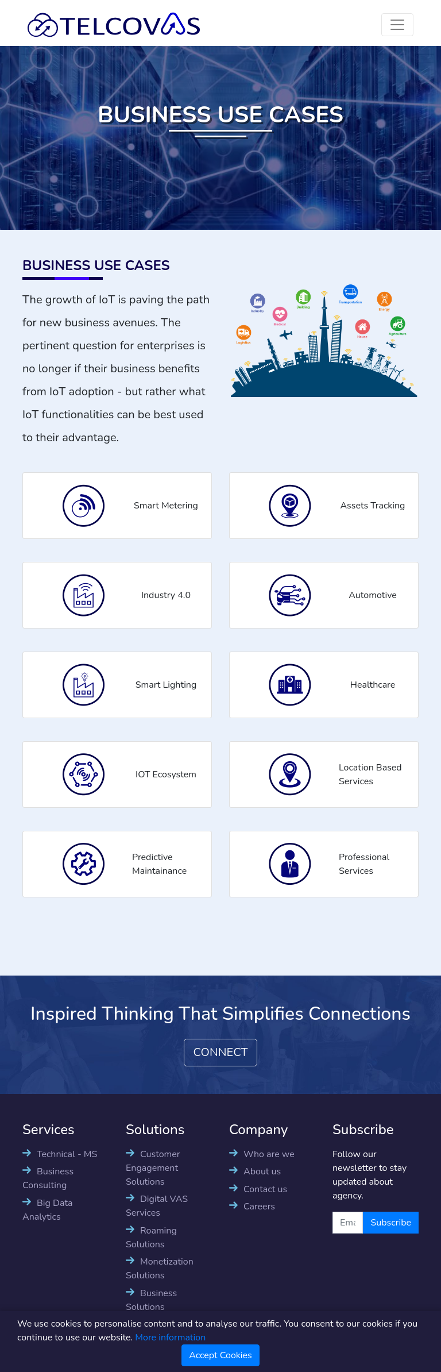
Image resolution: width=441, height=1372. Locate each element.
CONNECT (221, 1052)
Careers (259, 1206)
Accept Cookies (220, 1355)
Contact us (265, 1189)
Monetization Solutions (160, 1268)
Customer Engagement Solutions (153, 1168)
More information (170, 1337)
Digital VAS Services (157, 1206)
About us (262, 1171)
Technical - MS (67, 1154)
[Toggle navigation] (397, 24)
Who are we (269, 1154)
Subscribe (390, 1222)
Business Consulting (48, 1178)
